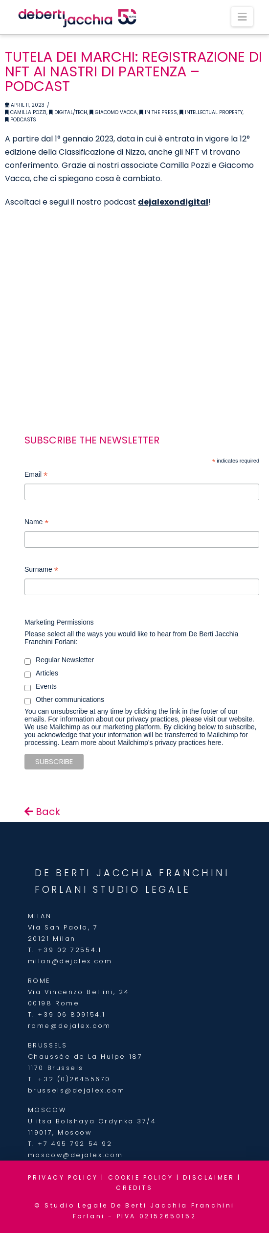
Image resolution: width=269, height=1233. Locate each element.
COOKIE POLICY (141, 1177)
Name (36, 523)
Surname (41, 570)
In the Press (158, 112)
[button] (242, 16)
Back (42, 811)
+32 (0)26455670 (74, 1079)
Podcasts (20, 119)
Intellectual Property (211, 112)
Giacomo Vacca (113, 112)
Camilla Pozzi (25, 112)
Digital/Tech (68, 112)
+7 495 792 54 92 (75, 1144)
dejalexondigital (173, 202)
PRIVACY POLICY (63, 1177)
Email (35, 475)
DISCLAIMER (208, 1177)
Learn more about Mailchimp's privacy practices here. (142, 742)
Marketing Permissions (59, 622)
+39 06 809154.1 (71, 1014)
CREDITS (134, 1188)
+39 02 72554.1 (69, 950)
